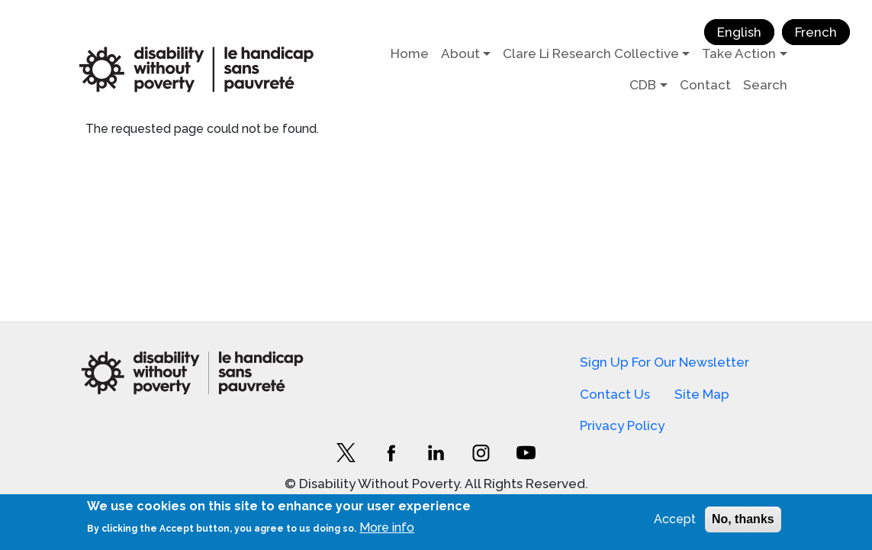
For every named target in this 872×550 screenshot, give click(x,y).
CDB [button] (642, 84)
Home (410, 53)
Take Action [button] (739, 53)
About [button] (460, 53)
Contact (705, 84)
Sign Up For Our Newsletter (664, 362)
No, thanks (743, 519)
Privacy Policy (622, 425)
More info (386, 527)
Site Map (701, 394)
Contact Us (615, 394)
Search (765, 84)
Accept (675, 519)
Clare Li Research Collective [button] (591, 53)
